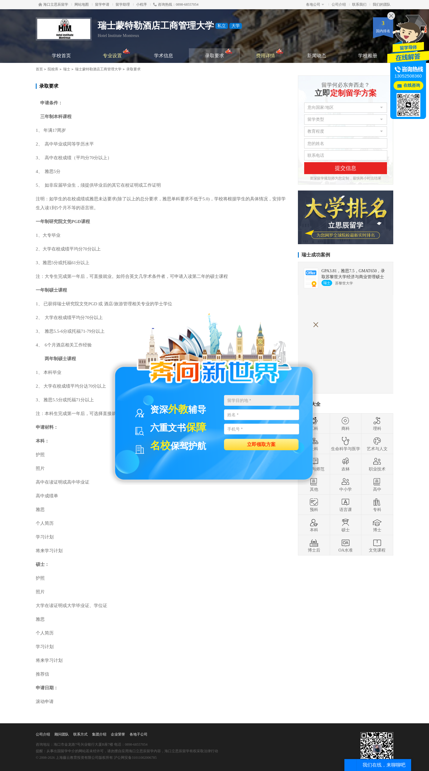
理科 (377, 424)
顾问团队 (62, 734)
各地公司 (315, 4)
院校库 (53, 69)
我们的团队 (382, 4)
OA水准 (345, 545)
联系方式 (80, 734)
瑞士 (66, 69)
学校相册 (367, 55)
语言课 (345, 505)
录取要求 (219, 53)
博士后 (314, 545)
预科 (314, 505)
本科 (314, 525)
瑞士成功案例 (315, 254)
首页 (39, 69)
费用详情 (270, 53)
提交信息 (345, 168)
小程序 (141, 4)
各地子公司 (138, 734)
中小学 (345, 484)
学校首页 (61, 55)
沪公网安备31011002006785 (135, 757)
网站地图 (81, 4)
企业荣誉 (118, 734)
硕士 (345, 525)
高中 (377, 484)
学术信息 (163, 55)
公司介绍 (339, 4)
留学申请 (102, 4)
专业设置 (116, 53)
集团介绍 (99, 734)
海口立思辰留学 (53, 4)
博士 (377, 525)
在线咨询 (411, 85)
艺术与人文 (377, 444)
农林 (345, 464)
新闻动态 (316, 55)
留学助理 (123, 4)
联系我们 (359, 4)
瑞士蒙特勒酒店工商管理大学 (98, 69)
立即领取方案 (261, 444)
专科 (377, 505)
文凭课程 (377, 545)
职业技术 (377, 464)
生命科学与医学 (345, 444)
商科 (345, 424)
